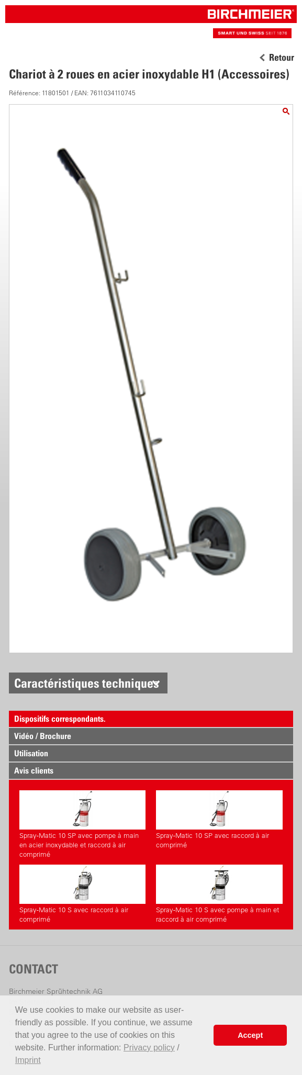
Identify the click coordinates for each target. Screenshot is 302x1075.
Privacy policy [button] (149, 1047)
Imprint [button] (28, 1060)
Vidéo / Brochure (42, 736)
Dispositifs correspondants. (60, 718)
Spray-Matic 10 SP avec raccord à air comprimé (219, 819)
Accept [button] (250, 1035)
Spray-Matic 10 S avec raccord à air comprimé (82, 894)
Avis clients (33, 770)
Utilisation (31, 753)
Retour (281, 57)
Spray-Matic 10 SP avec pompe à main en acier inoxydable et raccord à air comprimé (82, 824)
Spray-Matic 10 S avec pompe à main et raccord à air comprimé (219, 894)
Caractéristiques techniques (86, 683)
